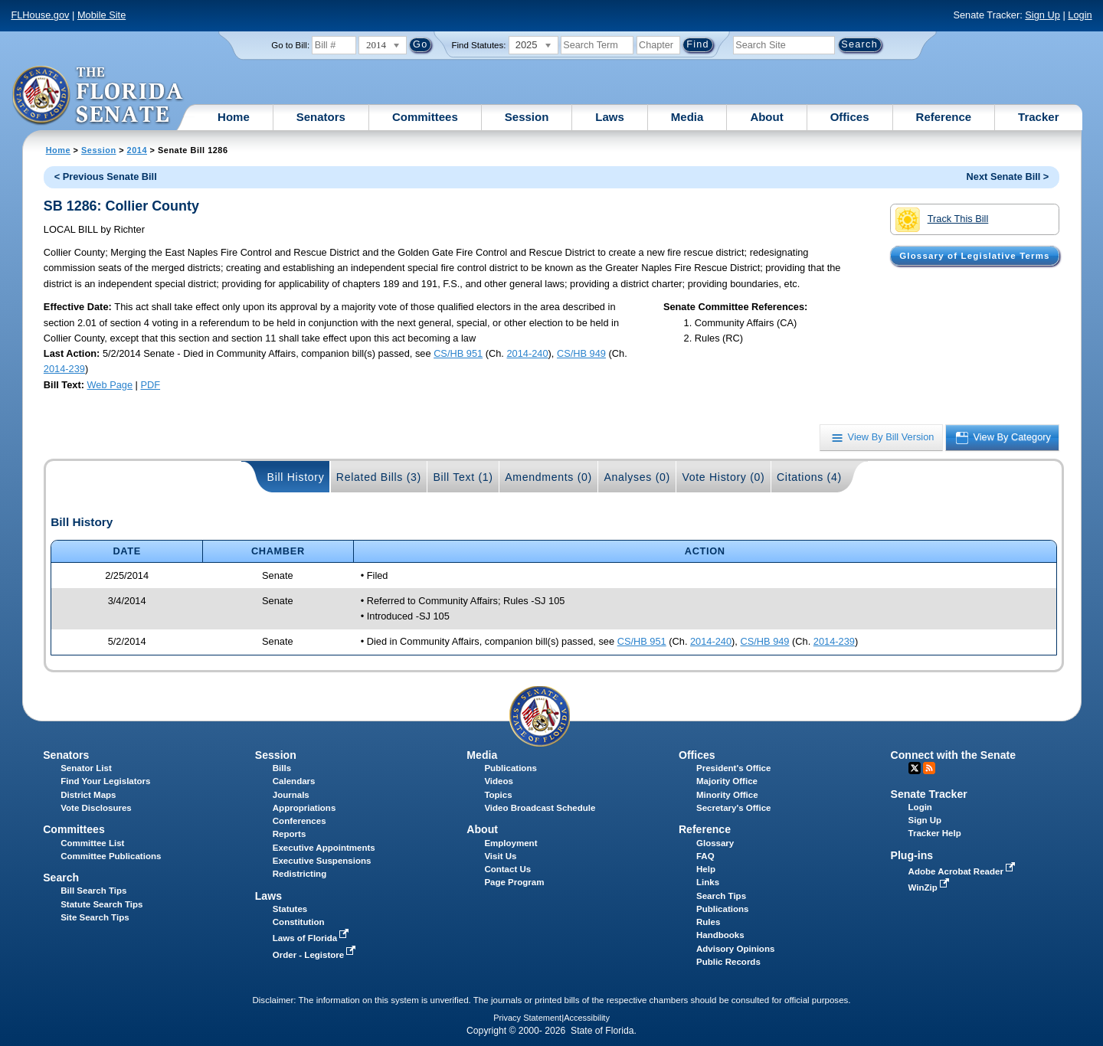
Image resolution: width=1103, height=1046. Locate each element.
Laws (609, 116)
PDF (150, 385)
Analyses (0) (637, 477)
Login (1080, 15)
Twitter (914, 768)
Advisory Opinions (735, 948)
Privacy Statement (527, 1017)
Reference (944, 116)
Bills (282, 768)
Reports (289, 833)
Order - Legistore (316, 954)
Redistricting (299, 873)
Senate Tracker (929, 794)
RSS (929, 768)
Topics (498, 794)
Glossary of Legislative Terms (974, 255)
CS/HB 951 (458, 353)
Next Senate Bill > (1008, 176)
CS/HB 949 (581, 353)
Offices (849, 116)
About (766, 116)
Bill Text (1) (463, 477)
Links (707, 882)
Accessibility (587, 1017)
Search (61, 877)
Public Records (728, 961)
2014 (137, 150)
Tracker (1038, 116)
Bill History (296, 477)
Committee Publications (111, 856)
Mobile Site (101, 15)
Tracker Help (934, 833)
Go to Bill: (290, 45)
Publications (510, 768)
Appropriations (304, 807)
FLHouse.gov (40, 15)
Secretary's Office (733, 807)
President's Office (733, 768)
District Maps (88, 794)
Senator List (86, 768)
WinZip (930, 887)
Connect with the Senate (953, 755)
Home (234, 116)
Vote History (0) (723, 477)
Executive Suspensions (322, 860)
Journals (291, 794)
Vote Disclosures (96, 807)
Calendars (294, 781)
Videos (498, 781)
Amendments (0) (548, 477)
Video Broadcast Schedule (539, 807)
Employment (510, 843)
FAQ (705, 856)
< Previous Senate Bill (105, 176)
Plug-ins (912, 855)
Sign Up (1042, 15)
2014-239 (64, 368)
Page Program (514, 882)
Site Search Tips (95, 917)
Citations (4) (809, 477)
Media (687, 116)
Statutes (290, 909)
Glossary (715, 843)
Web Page (110, 385)
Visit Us (500, 856)
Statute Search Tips (101, 904)
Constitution (299, 922)
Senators (320, 116)
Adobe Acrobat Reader (963, 871)
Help (705, 869)
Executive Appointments (324, 847)
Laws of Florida (312, 938)
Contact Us (507, 869)
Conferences (299, 820)
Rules (708, 922)
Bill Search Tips (93, 890)
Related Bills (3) (378, 477)
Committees (425, 116)
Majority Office (727, 781)
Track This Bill (941, 220)
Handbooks (720, 935)
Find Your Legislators (105, 781)
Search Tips (721, 896)
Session (527, 116)
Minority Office (727, 794)
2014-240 (527, 353)
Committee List (92, 843)
